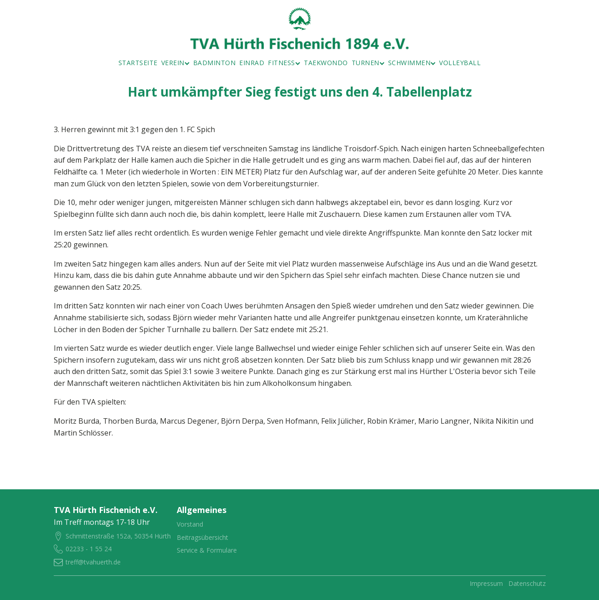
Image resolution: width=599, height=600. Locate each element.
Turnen (368, 62)
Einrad (251, 62)
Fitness (284, 62)
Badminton (214, 62)
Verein (175, 62)
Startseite (138, 62)
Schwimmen (412, 62)
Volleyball (460, 62)
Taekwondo (326, 62)
